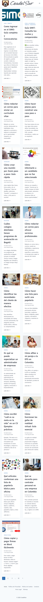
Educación (6, 220)
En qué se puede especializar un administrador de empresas (11, 359)
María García (8, 42)
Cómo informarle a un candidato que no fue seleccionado (31, 171)
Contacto (36, 587)
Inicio (5, 587)
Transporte (33, 24)
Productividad (7, 535)
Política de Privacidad (15, 587)
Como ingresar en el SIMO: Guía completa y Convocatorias (10, 32)
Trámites (9, 23)
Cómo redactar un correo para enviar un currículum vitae (11, 110)
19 (18, 578)
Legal (5, 23)
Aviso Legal (18, 589)
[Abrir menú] (39, 3)
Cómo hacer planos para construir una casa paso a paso (31, 110)
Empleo (5, 100)
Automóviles (32, 23)
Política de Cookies (27, 587)
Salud (26, 350)
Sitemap (25, 589)
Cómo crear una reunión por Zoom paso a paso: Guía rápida (11, 171)
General (27, 100)
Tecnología (6, 161)
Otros (26, 23)
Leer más (7, 78)
